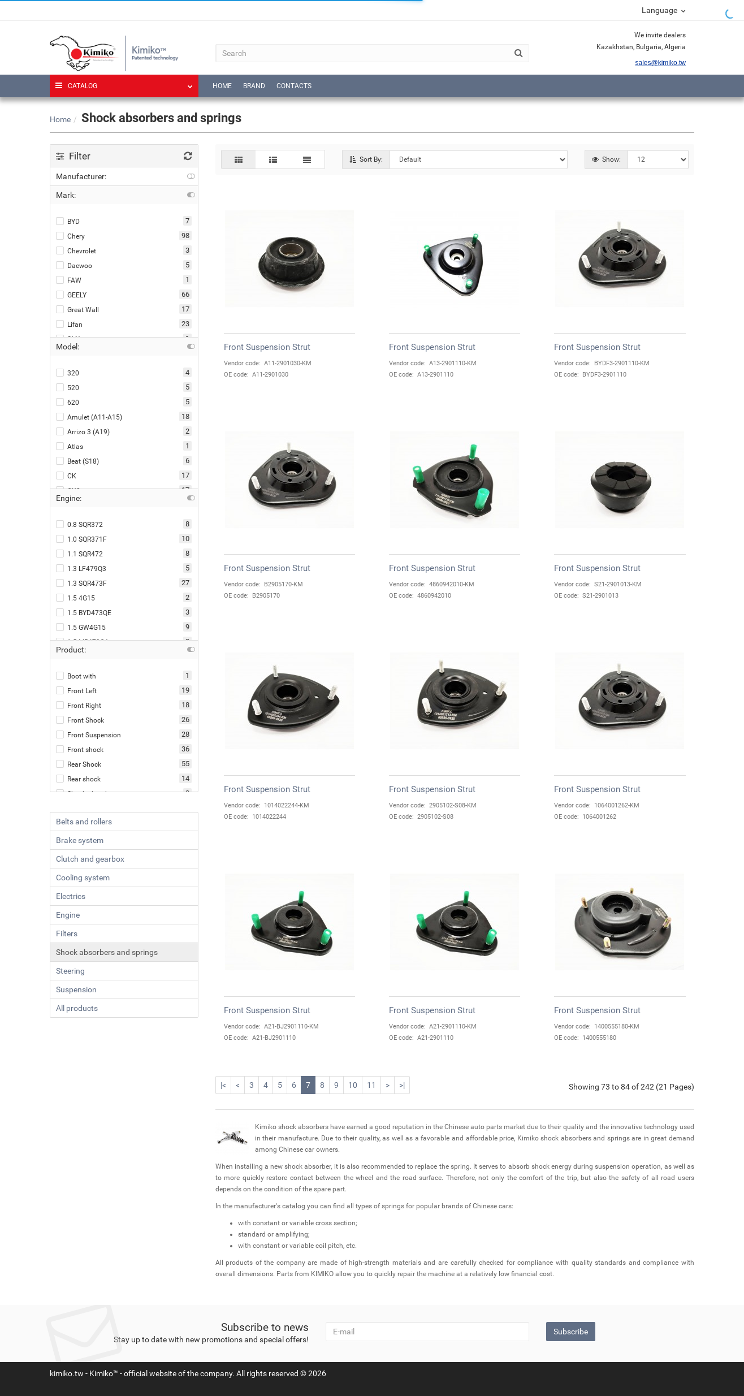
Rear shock (78, 779)
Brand (254, 86)
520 (67, 387)
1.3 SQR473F (81, 583)
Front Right (78, 705)
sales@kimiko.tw (660, 63)
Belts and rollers (84, 821)
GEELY (71, 295)
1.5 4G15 (75, 598)
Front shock (79, 749)
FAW (68, 280)
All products (77, 1008)
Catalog (124, 82)
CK (66, 476)
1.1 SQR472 (79, 554)
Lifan (69, 324)
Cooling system (83, 877)
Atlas (69, 446)
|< (223, 1085)
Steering (70, 970)
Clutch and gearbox (90, 858)
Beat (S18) (77, 461)
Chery (70, 236)
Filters (66, 933)
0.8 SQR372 (79, 524)
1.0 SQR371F (81, 539)
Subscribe (570, 1331)
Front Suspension (88, 735)
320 (67, 373)
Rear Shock (78, 764)
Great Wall (77, 309)
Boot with (76, 676)
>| (402, 1085)
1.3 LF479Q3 (81, 568)
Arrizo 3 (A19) (83, 431)
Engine (68, 914)
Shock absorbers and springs (107, 952)
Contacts (294, 86)
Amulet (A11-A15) (89, 417)
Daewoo (74, 265)
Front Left (76, 690)
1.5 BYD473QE (83, 612)
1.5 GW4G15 (81, 627)
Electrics (70, 896)
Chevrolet (76, 251)
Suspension (76, 989)
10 (352, 1085)
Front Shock (80, 720)
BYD (68, 221)
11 (371, 1085)
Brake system (79, 840)
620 (67, 402)
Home (222, 86)
